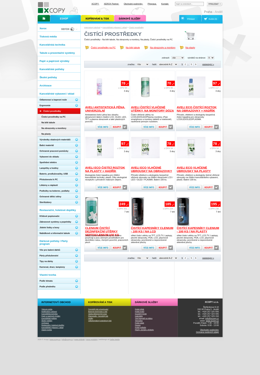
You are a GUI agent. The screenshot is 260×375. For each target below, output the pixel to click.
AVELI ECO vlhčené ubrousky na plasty (194, 169)
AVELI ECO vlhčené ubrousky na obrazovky (151, 169)
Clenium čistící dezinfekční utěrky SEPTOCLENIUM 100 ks (102, 231)
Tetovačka (139, 321)
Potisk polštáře (140, 327)
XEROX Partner (111, 4)
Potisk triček (139, 309)
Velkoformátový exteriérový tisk (100, 321)
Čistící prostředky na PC (103, 47)
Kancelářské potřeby (49, 318)
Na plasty (190, 47)
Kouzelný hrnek (141, 314)
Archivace (45, 323)
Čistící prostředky (136, 27)
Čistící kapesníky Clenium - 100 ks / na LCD (152, 229)
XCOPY (95, 4)
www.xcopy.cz (212, 321)
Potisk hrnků (139, 312)
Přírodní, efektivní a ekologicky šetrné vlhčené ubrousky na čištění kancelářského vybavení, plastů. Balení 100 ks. (198, 177)
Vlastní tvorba (46, 330)
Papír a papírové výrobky (50, 316)
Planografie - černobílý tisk (98, 316)
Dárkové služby (146, 302)
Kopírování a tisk (100, 302)
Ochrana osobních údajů (207, 332)
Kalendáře (139, 316)
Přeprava (152, 4)
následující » (208, 64)
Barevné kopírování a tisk (97, 312)
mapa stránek (79, 339)
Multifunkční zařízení (49, 312)
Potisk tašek (139, 323)
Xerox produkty (92, 339)
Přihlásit (191, 19)
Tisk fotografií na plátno (143, 318)
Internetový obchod (92, 27)
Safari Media (115, 339)
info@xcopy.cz (212, 318)
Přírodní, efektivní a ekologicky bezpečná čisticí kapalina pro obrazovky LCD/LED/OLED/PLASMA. (196, 117)
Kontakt (165, 4)
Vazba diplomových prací (97, 314)
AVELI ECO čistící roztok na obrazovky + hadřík (197, 109)
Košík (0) (213, 19)
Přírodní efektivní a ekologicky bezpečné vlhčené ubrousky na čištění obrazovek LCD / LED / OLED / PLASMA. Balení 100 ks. (152, 177)
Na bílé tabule (133, 47)
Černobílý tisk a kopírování (98, 309)
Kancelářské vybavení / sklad (114, 27)
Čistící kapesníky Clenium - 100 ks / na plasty (198, 229)
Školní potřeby (46, 321)
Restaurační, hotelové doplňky (52, 325)
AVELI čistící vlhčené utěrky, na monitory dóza (152, 109)
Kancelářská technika (49, 314)
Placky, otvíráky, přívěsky (144, 330)
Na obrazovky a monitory (162, 47)
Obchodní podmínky (209, 330)
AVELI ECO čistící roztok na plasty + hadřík (105, 169)
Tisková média (46, 309)
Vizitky (90, 318)
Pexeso (138, 325)
